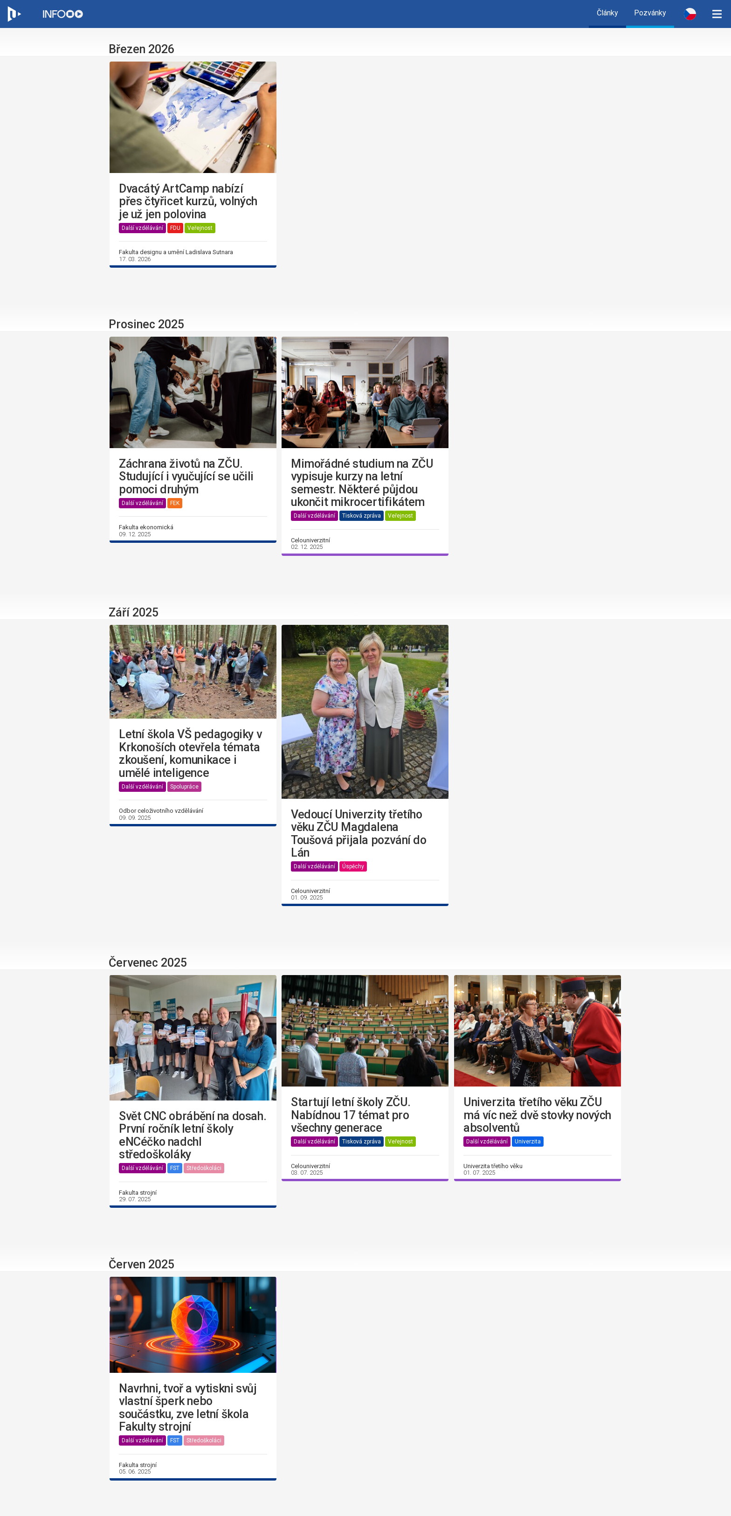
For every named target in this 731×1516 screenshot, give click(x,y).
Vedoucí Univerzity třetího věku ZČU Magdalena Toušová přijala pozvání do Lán (359, 833)
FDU (175, 228)
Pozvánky (650, 12)
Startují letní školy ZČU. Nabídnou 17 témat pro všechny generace (351, 1115)
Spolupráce (184, 786)
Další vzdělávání (142, 228)
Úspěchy (353, 866)
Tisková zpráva (361, 515)
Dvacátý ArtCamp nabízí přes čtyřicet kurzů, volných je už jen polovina (188, 201)
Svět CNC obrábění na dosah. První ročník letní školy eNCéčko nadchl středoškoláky (192, 1135)
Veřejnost (200, 228)
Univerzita (528, 1141)
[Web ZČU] (14, 14)
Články (607, 12)
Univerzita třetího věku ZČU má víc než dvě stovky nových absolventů (537, 1115)
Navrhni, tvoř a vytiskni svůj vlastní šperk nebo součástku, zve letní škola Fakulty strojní (187, 1407)
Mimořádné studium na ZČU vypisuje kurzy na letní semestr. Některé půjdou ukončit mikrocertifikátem (362, 483)
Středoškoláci (203, 1168)
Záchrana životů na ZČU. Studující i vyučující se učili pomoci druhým (186, 476)
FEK (174, 503)
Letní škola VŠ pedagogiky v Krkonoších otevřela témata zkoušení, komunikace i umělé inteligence (190, 753)
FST (174, 1168)
